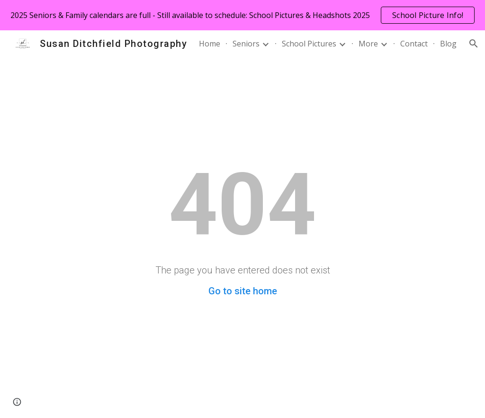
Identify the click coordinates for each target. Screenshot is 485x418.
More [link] (368, 43)
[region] (242, 15)
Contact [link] (414, 43)
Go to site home (242, 291)
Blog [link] (448, 43)
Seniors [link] (246, 43)
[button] (473, 43)
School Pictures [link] (309, 43)
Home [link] (209, 43)
